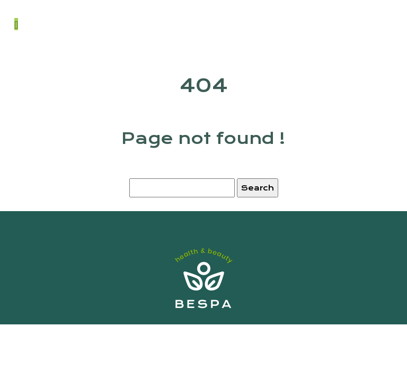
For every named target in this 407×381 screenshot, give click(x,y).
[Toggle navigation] (16, 24)
